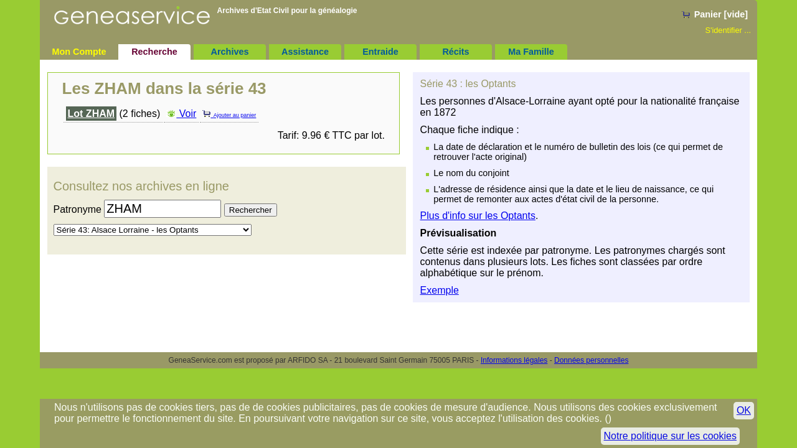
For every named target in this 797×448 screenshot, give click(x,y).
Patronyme (77, 209)
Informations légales (514, 360)
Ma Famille (531, 52)
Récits (455, 52)
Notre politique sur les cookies (670, 436)
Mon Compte (79, 52)
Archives (230, 52)
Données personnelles (591, 360)
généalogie (337, 10)
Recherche (154, 52)
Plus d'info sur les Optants (477, 215)
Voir (181, 113)
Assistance (305, 52)
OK (744, 410)
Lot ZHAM (91, 113)
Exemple (439, 290)
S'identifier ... (728, 30)
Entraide (380, 52)
